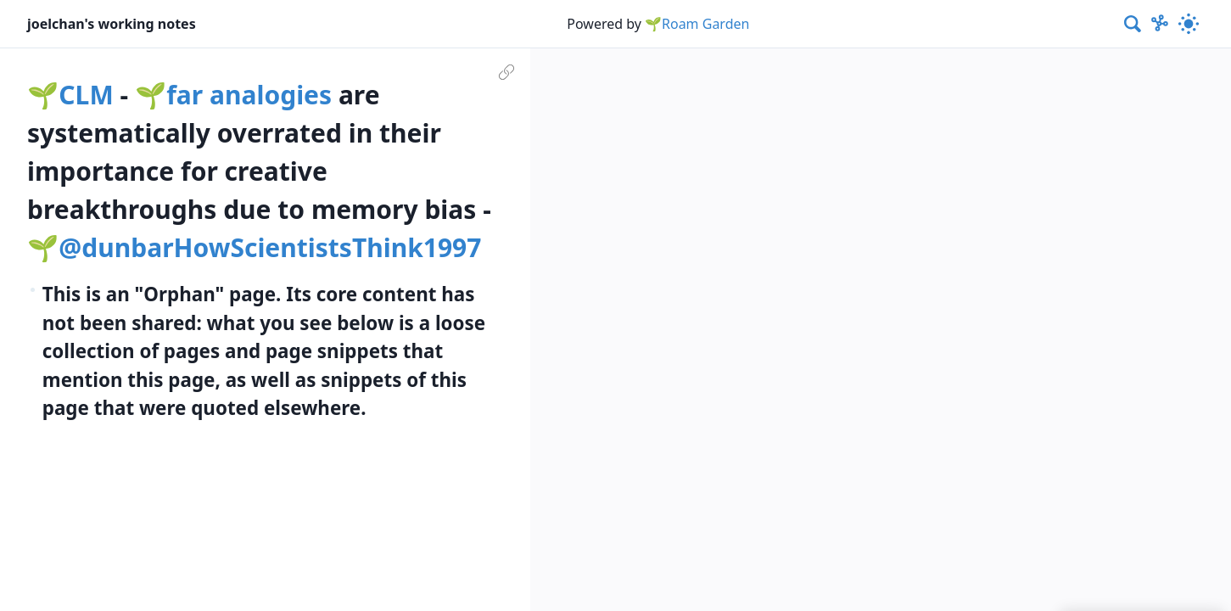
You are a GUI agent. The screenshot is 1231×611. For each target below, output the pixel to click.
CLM (86, 94)
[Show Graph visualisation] (1159, 23)
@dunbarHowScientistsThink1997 (270, 247)
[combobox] (1133, 23)
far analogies (249, 94)
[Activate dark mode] (1188, 23)
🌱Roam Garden (697, 23)
